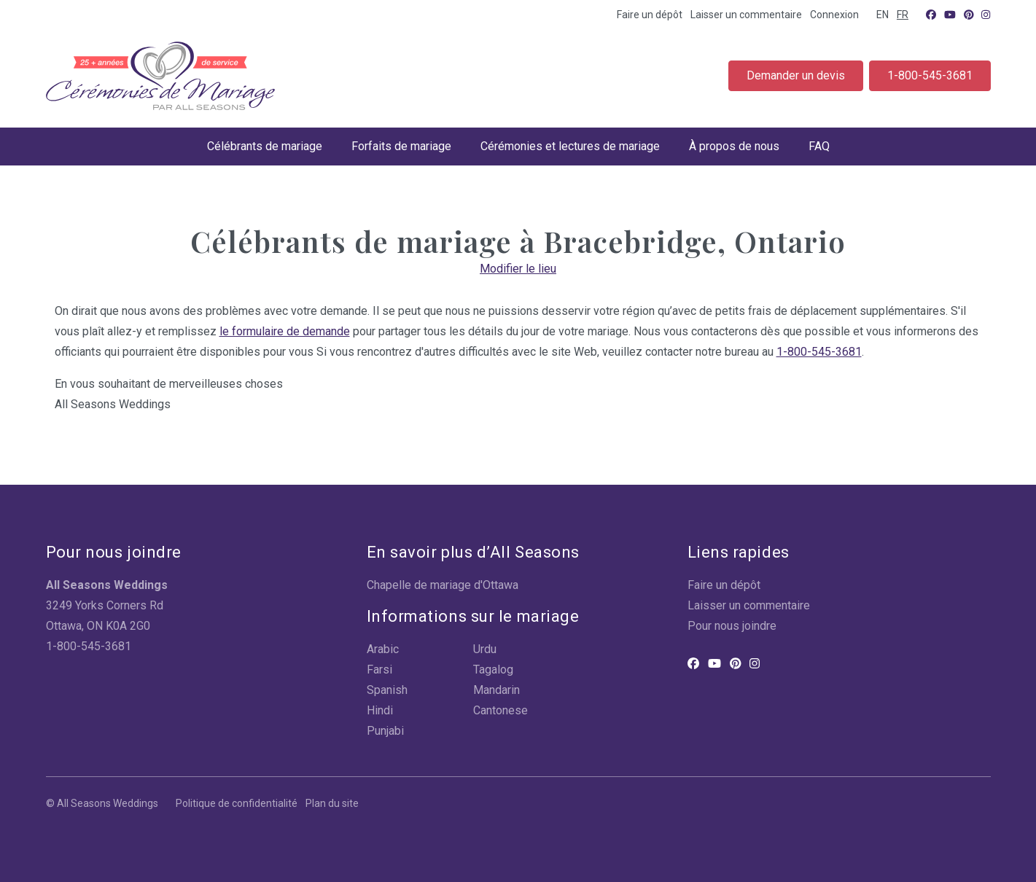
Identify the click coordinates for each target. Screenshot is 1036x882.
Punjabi (385, 731)
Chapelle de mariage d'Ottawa (442, 585)
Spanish (387, 690)
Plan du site (332, 803)
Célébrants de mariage (264, 146)
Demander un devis (796, 75)
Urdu (484, 649)
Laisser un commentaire (746, 14)
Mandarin (496, 690)
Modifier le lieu (518, 269)
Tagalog (493, 669)
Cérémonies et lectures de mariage (570, 146)
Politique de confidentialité (236, 803)
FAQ (819, 146)
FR (902, 14)
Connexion (834, 14)
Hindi (380, 710)
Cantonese (500, 710)
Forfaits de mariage (401, 146)
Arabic (383, 649)
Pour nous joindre (732, 626)
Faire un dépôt (649, 14)
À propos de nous (734, 146)
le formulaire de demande (284, 331)
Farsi (379, 669)
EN (882, 14)
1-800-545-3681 (930, 75)
